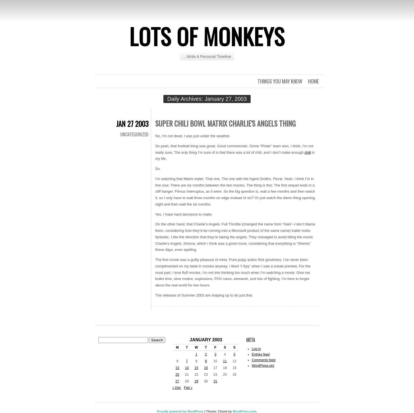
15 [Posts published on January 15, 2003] (196, 368)
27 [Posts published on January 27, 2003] (177, 381)
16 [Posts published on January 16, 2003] (206, 368)
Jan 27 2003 (132, 123)
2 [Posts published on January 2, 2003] (206, 354)
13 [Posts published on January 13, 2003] (177, 368)
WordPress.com (244, 411)
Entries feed (261, 354)
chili (308, 152)
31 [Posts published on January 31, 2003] (215, 381)
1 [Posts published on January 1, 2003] (196, 354)
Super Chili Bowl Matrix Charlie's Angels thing (225, 123)
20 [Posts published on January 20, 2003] (177, 375)
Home (313, 81)
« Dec (176, 388)
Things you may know (280, 81)
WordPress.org (263, 366)
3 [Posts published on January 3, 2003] (216, 354)
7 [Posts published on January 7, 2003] (187, 361)
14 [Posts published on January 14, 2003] (187, 368)
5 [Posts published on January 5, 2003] (235, 354)
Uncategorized (134, 134)
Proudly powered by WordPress (180, 411)
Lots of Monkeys (207, 36)
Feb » (188, 388)
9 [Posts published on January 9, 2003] (206, 361)
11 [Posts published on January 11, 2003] (225, 361)
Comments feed (264, 360)
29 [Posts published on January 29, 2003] (196, 381)
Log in (256, 349)
